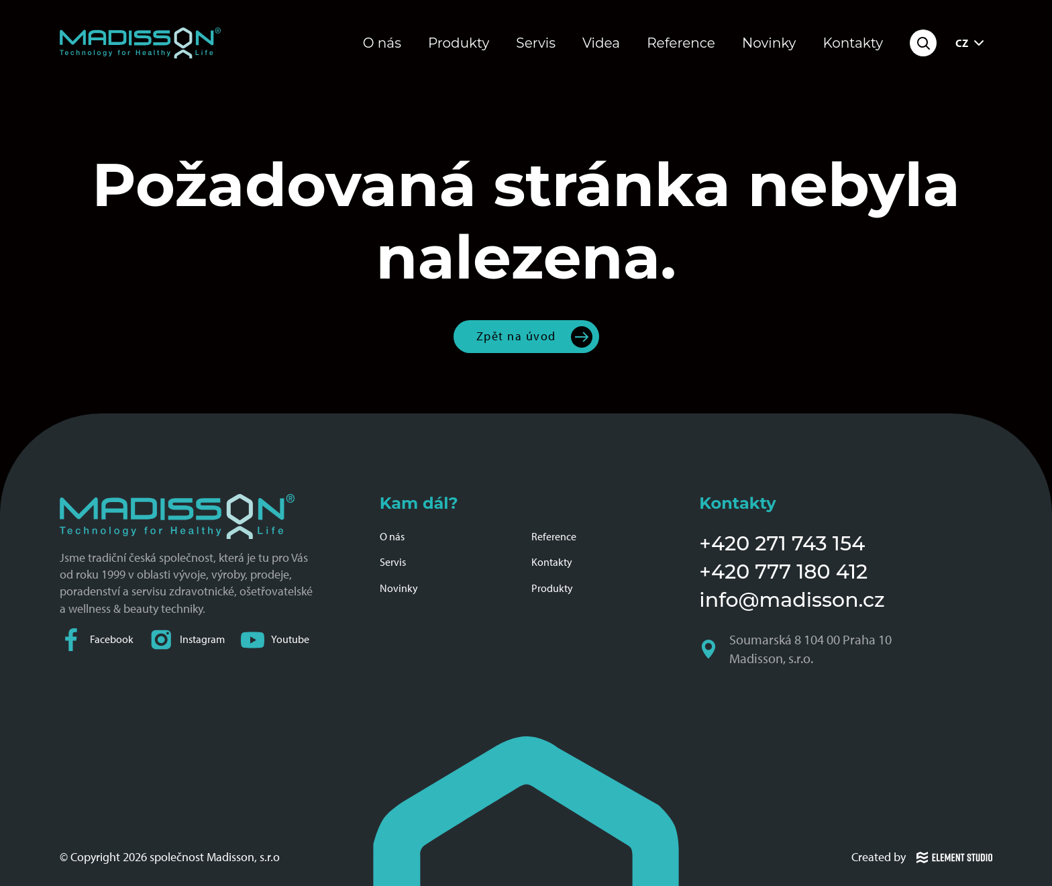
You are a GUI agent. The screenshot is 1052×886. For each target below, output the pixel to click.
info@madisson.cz (791, 599)
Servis (536, 43)
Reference (681, 43)
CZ (971, 43)
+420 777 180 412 (783, 571)
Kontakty (853, 43)
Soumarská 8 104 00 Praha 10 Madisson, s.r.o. (796, 649)
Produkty (458, 43)
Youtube (275, 640)
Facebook (97, 640)
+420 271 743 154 (782, 543)
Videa (601, 43)
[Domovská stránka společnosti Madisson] (140, 43)
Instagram (187, 640)
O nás (382, 43)
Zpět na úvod (516, 336)
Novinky (769, 43)
